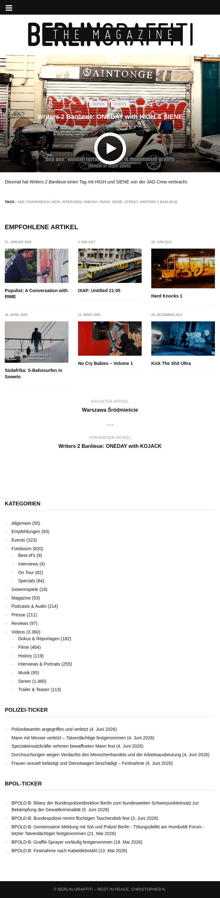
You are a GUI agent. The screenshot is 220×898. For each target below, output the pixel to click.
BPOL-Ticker (23, 784)
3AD (21, 202)
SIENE (117, 202)
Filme (23, 647)
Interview (71, 202)
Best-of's (26, 555)
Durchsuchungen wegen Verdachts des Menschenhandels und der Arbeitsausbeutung (96, 754)
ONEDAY (90, 202)
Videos (120, 104)
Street (131, 202)
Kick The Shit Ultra (171, 363)
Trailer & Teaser (33, 689)
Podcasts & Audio (28, 606)
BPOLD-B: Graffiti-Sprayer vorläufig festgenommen (61, 842)
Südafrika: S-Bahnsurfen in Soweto (33, 374)
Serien (98, 104)
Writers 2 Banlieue (159, 202)
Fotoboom (21, 548)
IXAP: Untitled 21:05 (99, 290)
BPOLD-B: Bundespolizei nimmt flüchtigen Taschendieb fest (70, 818)
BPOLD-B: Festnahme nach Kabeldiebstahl (54, 850)
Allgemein (21, 523)
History (25, 655)
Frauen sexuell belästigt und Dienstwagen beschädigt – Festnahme (77, 763)
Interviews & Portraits (39, 664)
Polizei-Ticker (26, 710)
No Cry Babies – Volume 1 (105, 363)
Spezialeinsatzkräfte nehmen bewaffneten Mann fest (63, 746)
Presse (18, 614)
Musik (24, 672)
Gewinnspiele (24, 589)
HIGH (56, 202)
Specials (26, 580)
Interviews (28, 563)
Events (18, 540)
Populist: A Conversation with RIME (36, 293)
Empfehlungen (25, 531)
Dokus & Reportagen (39, 638)
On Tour (26, 572)
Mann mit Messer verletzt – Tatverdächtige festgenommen (68, 737)
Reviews (19, 623)
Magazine (21, 597)
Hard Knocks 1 (167, 295)
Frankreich (38, 202)
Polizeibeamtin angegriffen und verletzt (49, 729)
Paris (105, 202)
